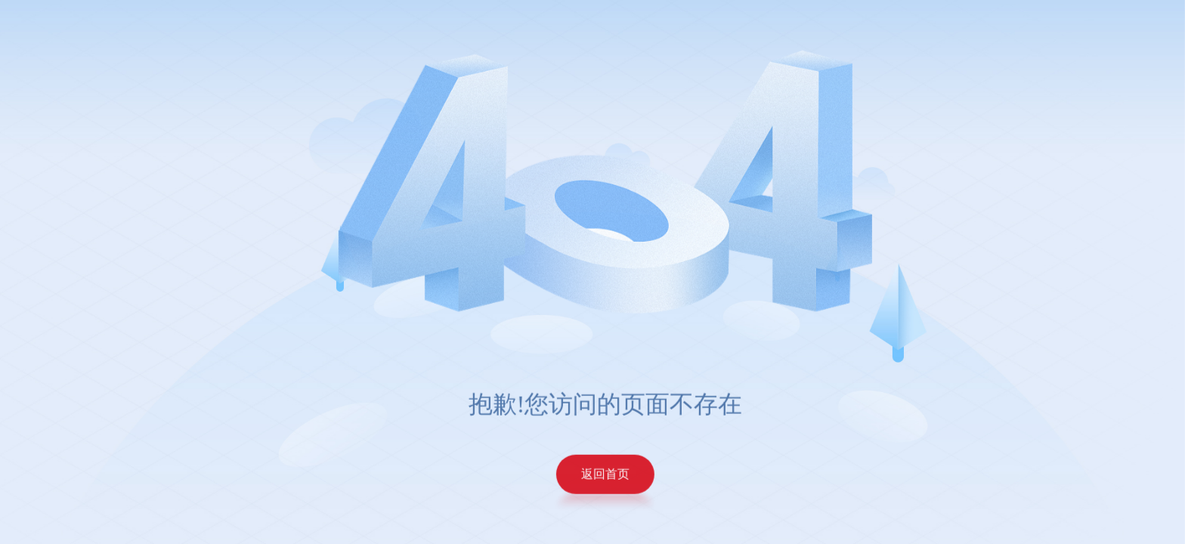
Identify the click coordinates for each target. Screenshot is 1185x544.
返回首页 (612, 473)
